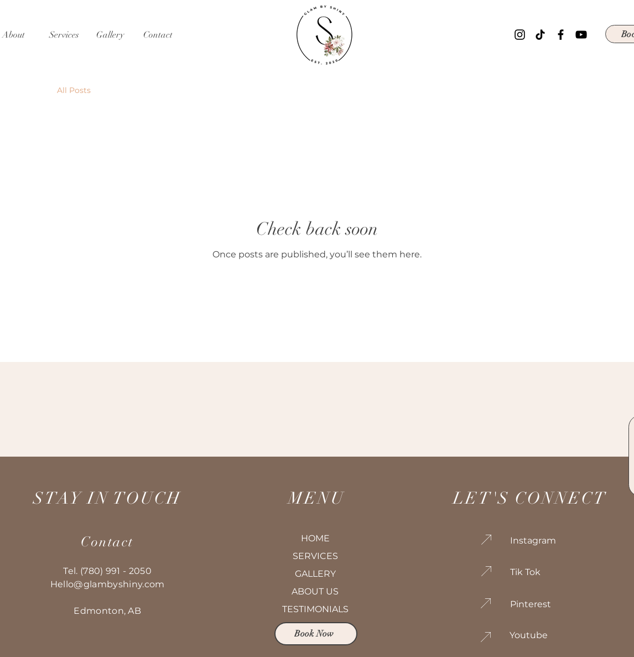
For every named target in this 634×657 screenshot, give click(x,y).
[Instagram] (520, 35)
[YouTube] (581, 35)
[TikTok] (540, 35)
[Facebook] (561, 35)
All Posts (74, 90)
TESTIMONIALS (315, 609)
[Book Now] (315, 633)
